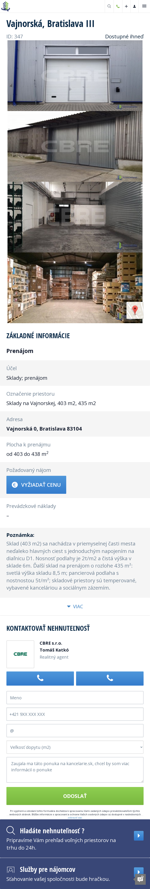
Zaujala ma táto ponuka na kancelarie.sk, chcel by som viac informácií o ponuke (75, 770)
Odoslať (75, 795)
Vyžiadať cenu (36, 484)
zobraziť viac (75, 817)
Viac (75, 606)
